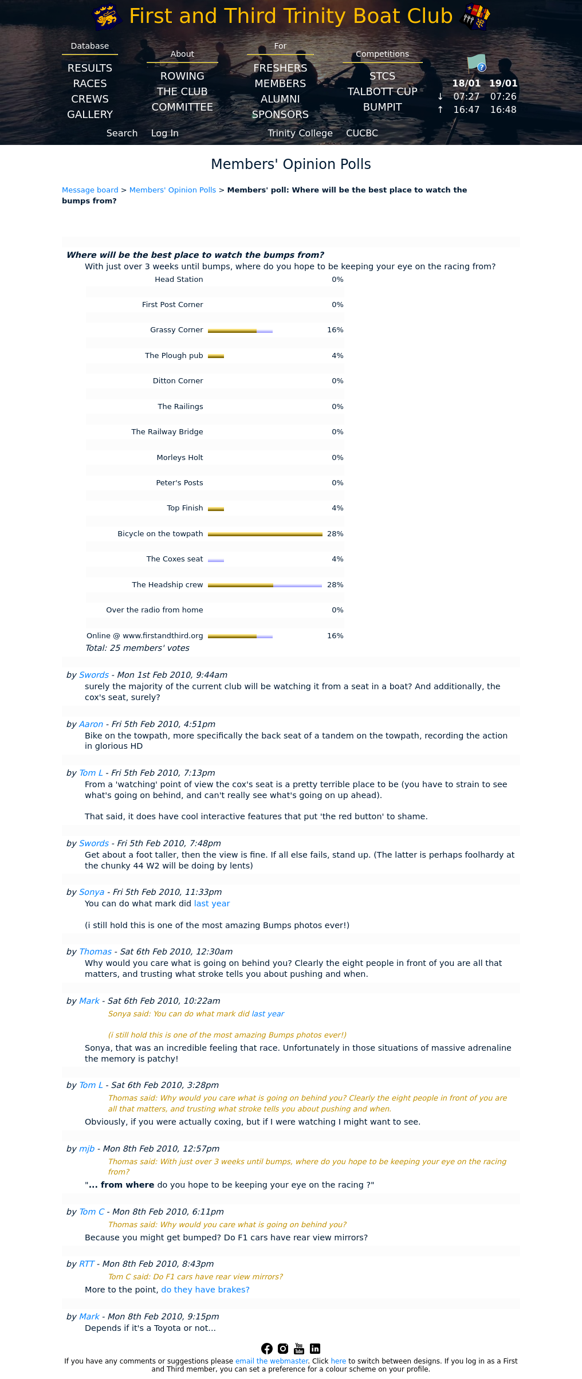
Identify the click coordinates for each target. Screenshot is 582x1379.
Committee (183, 107)
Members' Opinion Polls (173, 190)
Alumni (280, 99)
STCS (382, 76)
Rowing (182, 76)
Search (122, 133)
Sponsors (280, 114)
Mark (88, 1000)
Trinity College (300, 133)
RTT (85, 1263)
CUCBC (362, 133)
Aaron (90, 724)
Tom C (91, 1211)
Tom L (90, 772)
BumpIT (382, 107)
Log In (165, 133)
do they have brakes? (205, 1289)
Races (90, 83)
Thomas (94, 951)
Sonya (91, 892)
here (338, 1361)
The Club (182, 91)
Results (90, 68)
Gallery (90, 114)
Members (280, 83)
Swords (93, 674)
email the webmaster (271, 1361)
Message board (90, 190)
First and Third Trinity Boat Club (291, 15)
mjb (86, 1148)
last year (212, 903)
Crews (90, 99)
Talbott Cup (383, 91)
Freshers (280, 68)
